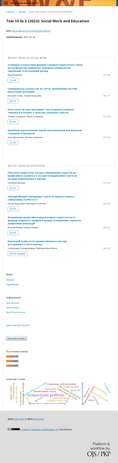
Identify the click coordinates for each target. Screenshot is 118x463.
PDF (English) (18, 253)
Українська (12, 284)
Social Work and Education (24, 3)
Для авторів (12, 307)
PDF (14, 80)
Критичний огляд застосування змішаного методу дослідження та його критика (37, 243)
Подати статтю (16, 338)
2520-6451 (19, 419)
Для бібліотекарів (15, 312)
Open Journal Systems (18, 325)
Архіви (22, 11)
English (10, 279)
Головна (10, 11)
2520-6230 (38, 419)
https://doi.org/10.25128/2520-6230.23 (31, 30)
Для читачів (12, 303)
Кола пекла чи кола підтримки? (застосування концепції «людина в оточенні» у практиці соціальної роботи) (41, 111)
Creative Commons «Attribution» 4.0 (33, 429)
